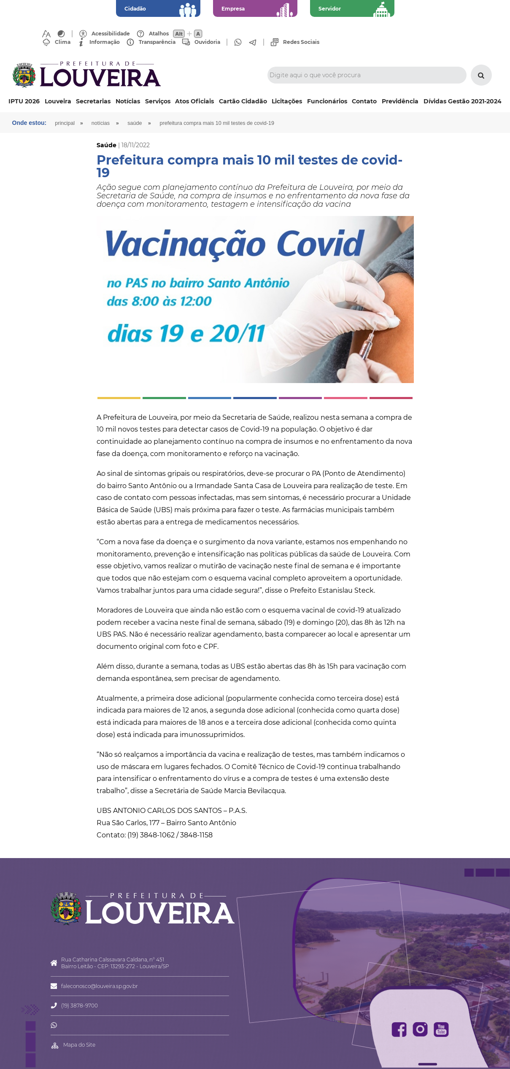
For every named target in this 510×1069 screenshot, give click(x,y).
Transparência (157, 42)
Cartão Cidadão (243, 101)
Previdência (400, 101)
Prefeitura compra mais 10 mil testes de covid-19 (216, 123)
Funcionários (327, 101)
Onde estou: (29, 122)
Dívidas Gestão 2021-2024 (463, 101)
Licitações (287, 101)
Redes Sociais (301, 42)
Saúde (134, 123)
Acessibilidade (111, 33)
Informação (104, 42)
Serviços (157, 101)
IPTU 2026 (24, 101)
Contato (364, 101)
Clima (62, 42)
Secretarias (93, 101)
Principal (65, 123)
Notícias (128, 101)
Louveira (58, 101)
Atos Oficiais (194, 101)
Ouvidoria (207, 42)
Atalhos (159, 33)
